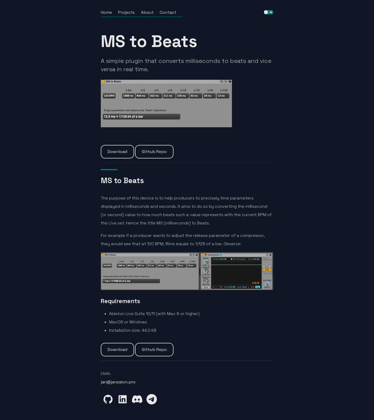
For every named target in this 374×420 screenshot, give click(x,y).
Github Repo (154, 151)
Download (117, 151)
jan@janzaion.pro (118, 382)
